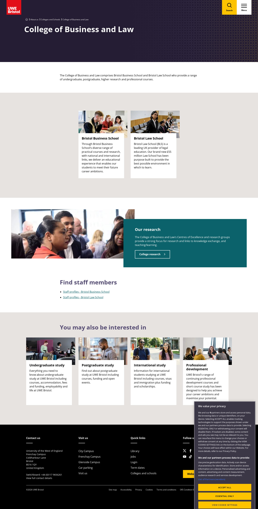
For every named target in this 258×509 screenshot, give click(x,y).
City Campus (86, 451)
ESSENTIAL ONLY (224, 505)
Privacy (138, 489)
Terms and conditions (166, 489)
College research (150, 254)
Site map (113, 489)
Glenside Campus (89, 462)
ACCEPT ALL (224, 496)
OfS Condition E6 (187, 489)
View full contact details (39, 478)
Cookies (149, 489)
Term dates (138, 468)
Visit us (82, 473)
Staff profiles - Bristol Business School (86, 292)
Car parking (85, 468)
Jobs (133, 456)
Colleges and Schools (50, 19)
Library (135, 451)
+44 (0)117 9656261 (51, 474)
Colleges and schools (143, 473)
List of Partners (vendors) (211, 488)
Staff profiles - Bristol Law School (83, 297)
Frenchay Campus (89, 456)
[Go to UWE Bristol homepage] (26, 19)
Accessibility (126, 489)
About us (34, 19)
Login (134, 462)
